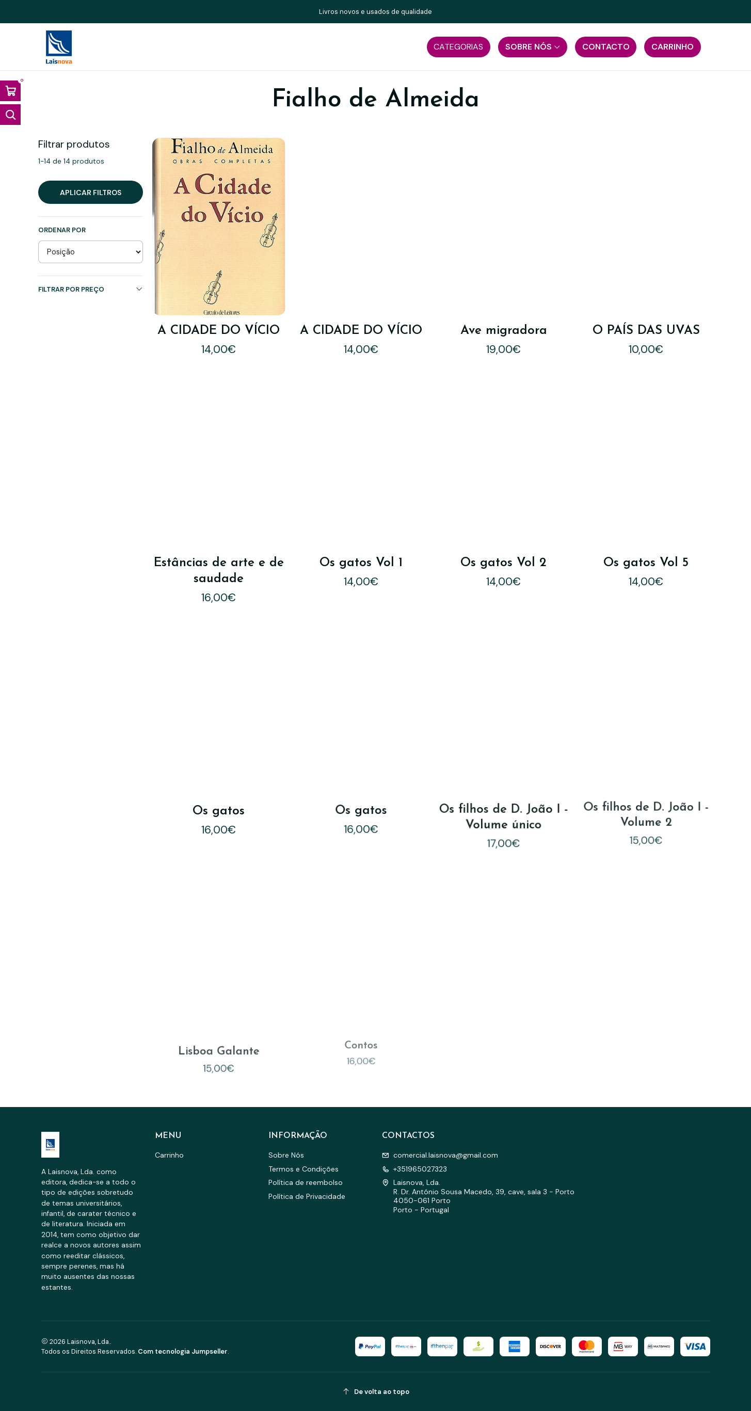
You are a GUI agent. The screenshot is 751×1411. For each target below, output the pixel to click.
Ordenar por (62, 230)
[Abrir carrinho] (10, 91)
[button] (458, 47)
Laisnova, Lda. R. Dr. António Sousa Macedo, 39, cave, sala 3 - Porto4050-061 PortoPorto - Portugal (478, 1196)
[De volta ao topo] (375, 1392)
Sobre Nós (286, 1155)
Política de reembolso (305, 1182)
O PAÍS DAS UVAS (646, 331)
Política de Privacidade (306, 1196)
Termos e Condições (303, 1169)
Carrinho (169, 1155)
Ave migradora (503, 331)
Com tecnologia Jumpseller (183, 1351)
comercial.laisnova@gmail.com (440, 1155)
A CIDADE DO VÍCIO (218, 331)
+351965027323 (414, 1169)
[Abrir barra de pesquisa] (10, 114)
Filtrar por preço (90, 289)
